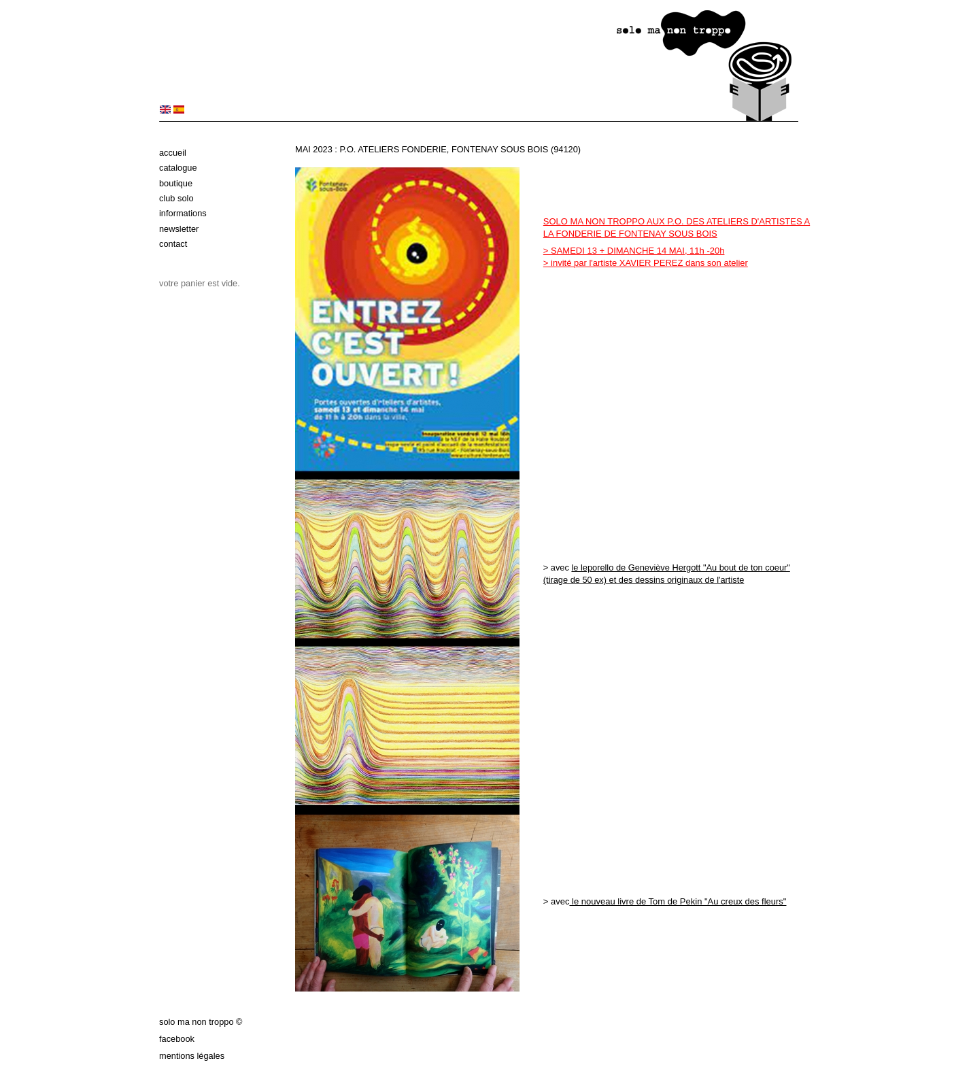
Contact (173, 244)
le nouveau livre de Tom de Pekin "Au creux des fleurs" (677, 901)
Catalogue (178, 168)
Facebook (176, 1039)
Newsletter (179, 229)
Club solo (176, 198)
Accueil (172, 153)
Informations (183, 213)
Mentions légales (191, 1056)
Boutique (175, 183)
